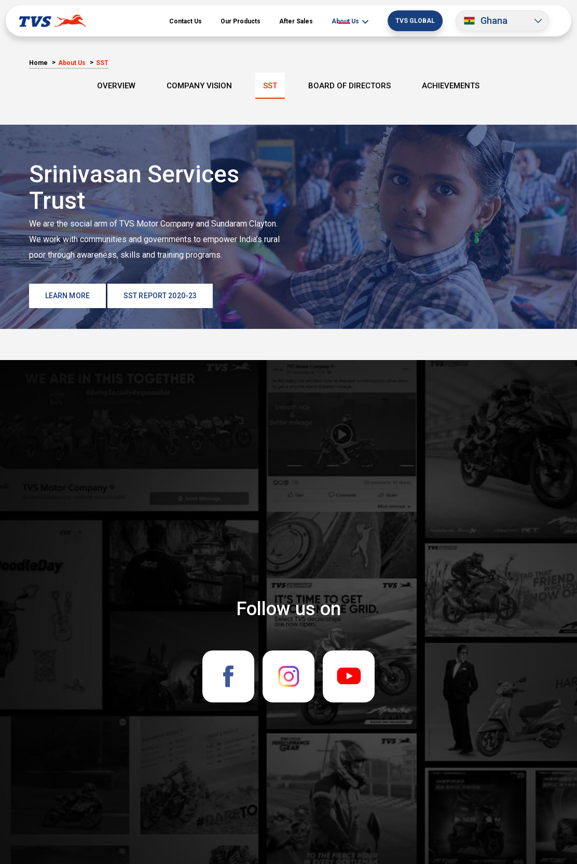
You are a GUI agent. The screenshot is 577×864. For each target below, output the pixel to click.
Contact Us (185, 21)
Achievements (450, 85)
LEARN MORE (67, 295)
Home (38, 63)
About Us (346, 21)
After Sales (296, 21)
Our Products (240, 21)
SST (270, 85)
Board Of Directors (349, 85)
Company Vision (199, 85)
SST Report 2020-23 (160, 295)
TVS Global (415, 20)
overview (116, 85)
